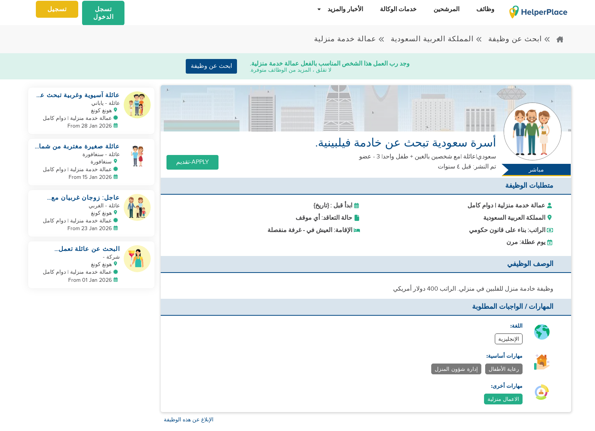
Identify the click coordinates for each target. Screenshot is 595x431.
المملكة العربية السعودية (436, 39)
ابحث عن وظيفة (519, 39)
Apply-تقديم (192, 162)
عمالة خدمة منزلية (349, 39)
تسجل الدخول (103, 13)
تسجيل (57, 9)
